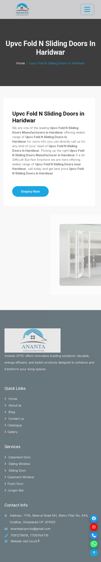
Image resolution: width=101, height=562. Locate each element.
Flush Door (14, 484)
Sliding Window (17, 464)
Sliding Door (15, 470)
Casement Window (19, 477)
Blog (10, 412)
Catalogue (13, 425)
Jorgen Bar (14, 490)
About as (13, 405)
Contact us (14, 419)
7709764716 (39, 535)
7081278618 (19, 535)
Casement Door (18, 457)
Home (20, 62)
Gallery (11, 432)
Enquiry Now (19, 191)
